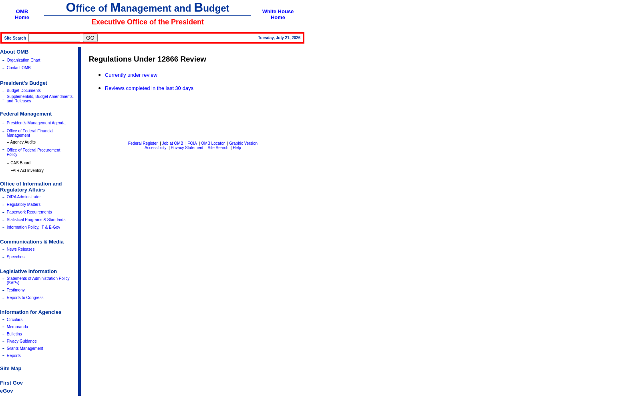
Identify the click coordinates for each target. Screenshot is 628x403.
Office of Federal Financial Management (30, 133)
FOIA (192, 143)
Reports (14, 355)
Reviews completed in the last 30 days (149, 88)
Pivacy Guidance (22, 341)
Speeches (15, 257)
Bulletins (14, 334)
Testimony (16, 290)
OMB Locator (213, 143)
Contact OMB (19, 68)
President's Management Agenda (36, 123)
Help (237, 148)
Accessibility (155, 148)
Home (22, 17)
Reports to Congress (25, 297)
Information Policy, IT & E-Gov (33, 227)
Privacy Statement (187, 148)
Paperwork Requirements (29, 212)
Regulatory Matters (23, 204)
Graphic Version (243, 143)
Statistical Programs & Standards (36, 219)
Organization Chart (23, 60)
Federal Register (143, 143)
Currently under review (131, 75)
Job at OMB (172, 143)
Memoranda (17, 327)
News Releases (20, 249)
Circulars (14, 319)
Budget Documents (24, 90)
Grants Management (25, 348)
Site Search (218, 148)
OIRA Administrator (24, 197)
